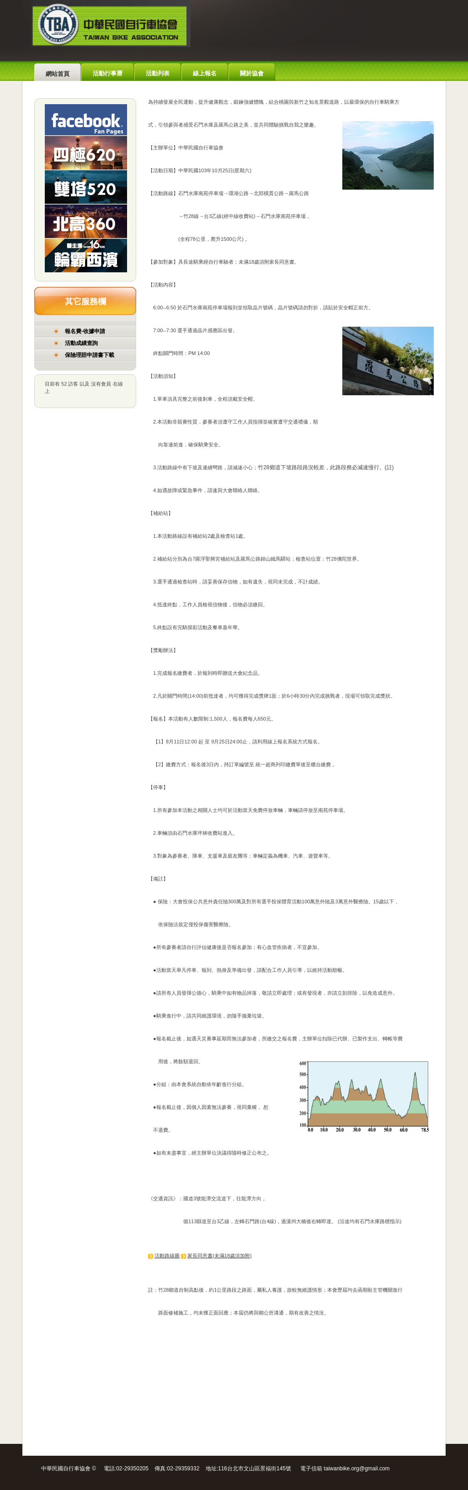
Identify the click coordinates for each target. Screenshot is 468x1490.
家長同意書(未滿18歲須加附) (219, 1255)
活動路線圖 (167, 1255)
